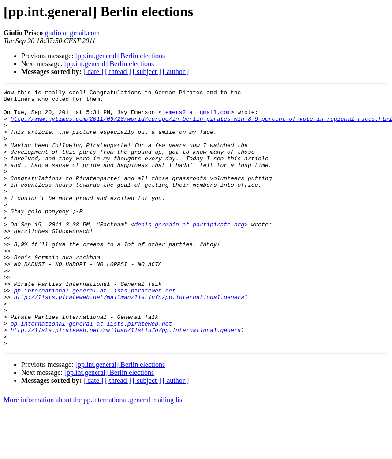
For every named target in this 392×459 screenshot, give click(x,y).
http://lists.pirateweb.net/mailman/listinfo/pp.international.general (130, 339)
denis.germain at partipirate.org (189, 252)
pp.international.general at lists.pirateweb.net (94, 331)
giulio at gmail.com (72, 33)
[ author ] (176, 71)
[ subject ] (147, 71)
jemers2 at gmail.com (196, 117)
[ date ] (93, 71)
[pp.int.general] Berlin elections (120, 55)
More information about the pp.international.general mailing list (94, 451)
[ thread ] (118, 71)
